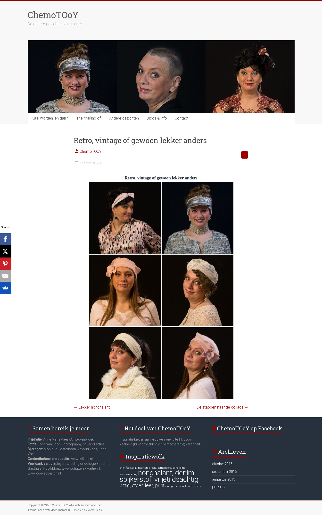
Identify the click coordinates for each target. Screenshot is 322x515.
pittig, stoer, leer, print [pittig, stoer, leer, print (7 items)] (142, 485)
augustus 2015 (223, 479)
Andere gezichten (124, 118)
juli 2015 (218, 487)
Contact (181, 118)
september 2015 (224, 472)
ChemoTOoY (53, 15)
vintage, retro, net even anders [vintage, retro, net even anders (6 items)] (183, 486)
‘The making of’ (88, 118)
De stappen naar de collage (222, 407)
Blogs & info (157, 118)
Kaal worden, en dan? (50, 118)
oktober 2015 (222, 464)
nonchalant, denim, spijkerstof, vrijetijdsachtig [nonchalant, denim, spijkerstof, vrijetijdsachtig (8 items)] (159, 476)
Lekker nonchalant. (92, 407)
